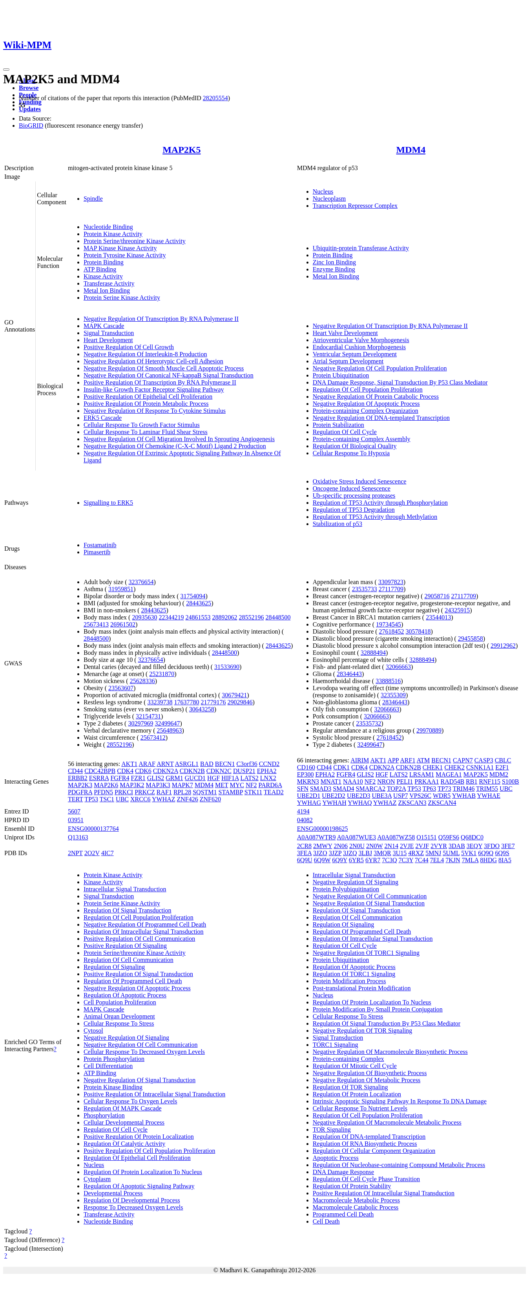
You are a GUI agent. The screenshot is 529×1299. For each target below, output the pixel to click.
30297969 (140, 723)
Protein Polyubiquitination (346, 889)
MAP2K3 (80, 785)
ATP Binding (100, 269)
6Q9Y (339, 860)
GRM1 (174, 778)
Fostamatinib (100, 545)
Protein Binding (104, 262)
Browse (28, 87)
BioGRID (31, 125)
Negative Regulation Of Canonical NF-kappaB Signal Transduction (169, 375)
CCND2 (269, 763)
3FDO (492, 846)
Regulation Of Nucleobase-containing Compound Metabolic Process (399, 1165)
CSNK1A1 (480, 767)
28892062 (224, 617)
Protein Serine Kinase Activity (122, 297)
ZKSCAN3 (412, 802)
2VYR (438, 846)
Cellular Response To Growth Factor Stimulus (142, 424)
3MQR (382, 853)
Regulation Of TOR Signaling (350, 1087)
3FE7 (508, 846)
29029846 (240, 702)
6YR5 (356, 860)
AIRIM (359, 760)
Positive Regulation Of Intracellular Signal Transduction (154, 1094)
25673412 (153, 737)
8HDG (488, 860)
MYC (237, 785)
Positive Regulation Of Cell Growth (129, 347)
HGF (213, 778)
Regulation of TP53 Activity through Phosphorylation (380, 502)
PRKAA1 (426, 781)
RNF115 (489, 781)
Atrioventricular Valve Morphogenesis (361, 340)
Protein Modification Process (349, 981)
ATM (423, 760)
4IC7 (107, 853)
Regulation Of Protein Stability (352, 1186)
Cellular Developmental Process (124, 1122)
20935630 (144, 617)
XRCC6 (140, 799)
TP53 (91, 799)
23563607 (120, 688)
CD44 (75, 771)
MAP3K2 (132, 785)
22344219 (171, 617)
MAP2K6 (106, 785)
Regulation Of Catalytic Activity (124, 1143)
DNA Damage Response (343, 1172)
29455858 (470, 638)
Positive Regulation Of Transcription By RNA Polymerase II (160, 382)
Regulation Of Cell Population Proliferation (368, 389)
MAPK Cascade (104, 325)
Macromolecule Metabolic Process (356, 1200)
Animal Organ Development (119, 1016)
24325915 (457, 610)
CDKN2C (219, 771)
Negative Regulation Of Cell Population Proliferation (380, 368)
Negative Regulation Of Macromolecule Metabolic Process (387, 1122)
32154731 (148, 716)
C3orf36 (246, 763)
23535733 (364, 589)
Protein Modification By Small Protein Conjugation (378, 1009)
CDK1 (341, 767)
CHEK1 (433, 767)
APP (393, 760)
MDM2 (498, 774)
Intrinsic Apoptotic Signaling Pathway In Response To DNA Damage (400, 1101)
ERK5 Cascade (103, 417)
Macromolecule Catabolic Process (356, 1207)
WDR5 (442, 795)
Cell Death (326, 1221)
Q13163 (78, 837)
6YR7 (372, 860)
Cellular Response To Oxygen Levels (130, 1101)
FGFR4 (119, 778)
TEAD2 (274, 792)
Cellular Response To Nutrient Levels (360, 1108)
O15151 (426, 837)
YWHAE (489, 795)
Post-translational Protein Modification (362, 988)
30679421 (234, 695)
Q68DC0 (472, 837)
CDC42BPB (99, 771)
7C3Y (405, 860)
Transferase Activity (109, 283)
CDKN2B (192, 771)
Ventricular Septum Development (355, 354)
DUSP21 (244, 771)
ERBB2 (78, 778)
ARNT (165, 763)
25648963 (169, 730)
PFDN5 (103, 792)
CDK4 (125, 771)
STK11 (253, 792)
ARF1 (407, 760)
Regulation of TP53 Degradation (354, 509)
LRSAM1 (421, 774)
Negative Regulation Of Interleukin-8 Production (145, 354)
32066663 (398, 666)
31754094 (193, 596)
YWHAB (464, 795)
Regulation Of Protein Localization (357, 1094)
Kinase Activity (103, 276)
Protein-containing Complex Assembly (361, 439)
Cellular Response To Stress (119, 1023)
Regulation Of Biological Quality (355, 446)
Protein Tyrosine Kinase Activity (125, 255)
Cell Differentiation (108, 1066)
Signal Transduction (109, 333)
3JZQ (350, 853)
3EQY (474, 846)
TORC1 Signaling (335, 1044)
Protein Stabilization (338, 424)
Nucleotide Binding (108, 227)
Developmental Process (113, 1193)
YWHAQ (360, 802)
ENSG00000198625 (322, 828)
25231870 (161, 674)
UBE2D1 (309, 795)
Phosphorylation (104, 1115)
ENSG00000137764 (93, 828)
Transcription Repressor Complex (355, 205)
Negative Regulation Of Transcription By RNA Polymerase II (161, 318)
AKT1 (129, 763)
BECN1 (225, 763)
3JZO (320, 853)
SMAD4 (343, 788)
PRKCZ (145, 792)
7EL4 (437, 860)
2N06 (341, 846)
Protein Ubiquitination (341, 375)
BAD (206, 763)
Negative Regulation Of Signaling (126, 1037)
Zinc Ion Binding (334, 262)
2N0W (374, 846)
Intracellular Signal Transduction (125, 889)
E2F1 (502, 767)
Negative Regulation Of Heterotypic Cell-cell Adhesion (153, 361)
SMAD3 (320, 788)
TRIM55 (487, 788)
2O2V (92, 853)
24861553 (197, 617)
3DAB (457, 846)
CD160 (306, 767)
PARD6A (270, 785)
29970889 (428, 730)
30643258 (201, 709)
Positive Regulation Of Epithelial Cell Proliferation (148, 396)
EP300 (305, 774)
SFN (302, 788)
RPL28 (182, 792)
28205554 (215, 98)
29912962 (503, 645)
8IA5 (504, 860)
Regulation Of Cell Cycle (345, 432)
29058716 (436, 596)
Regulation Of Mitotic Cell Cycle (355, 1066)
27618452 (391, 631)
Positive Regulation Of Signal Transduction (138, 974)
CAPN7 (463, 760)
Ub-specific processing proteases (354, 495)
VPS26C (420, 795)
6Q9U (304, 860)
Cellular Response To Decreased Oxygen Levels (144, 1051)
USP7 (400, 795)
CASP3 (483, 760)
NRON (386, 781)
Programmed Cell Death (343, 1214)
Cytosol (93, 1030)
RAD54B (452, 781)
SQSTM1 (205, 792)
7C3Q (389, 860)
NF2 (251, 785)
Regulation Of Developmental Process (132, 1200)
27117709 (391, 589)
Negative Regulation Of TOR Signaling (362, 1030)
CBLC (503, 760)
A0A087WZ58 (396, 837)
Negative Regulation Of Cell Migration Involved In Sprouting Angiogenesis (179, 439)
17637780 (186, 702)
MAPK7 (182, 785)
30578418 (418, 631)
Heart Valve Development (345, 333)
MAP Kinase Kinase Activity (120, 248)
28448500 (277, 617)
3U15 (400, 853)
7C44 (422, 860)
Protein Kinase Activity (113, 234)
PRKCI (124, 792)
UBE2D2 (333, 795)
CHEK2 (454, 767)
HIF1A (230, 778)
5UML (451, 853)
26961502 (122, 624)
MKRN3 (308, 781)
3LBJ (365, 853)
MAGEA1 (449, 774)
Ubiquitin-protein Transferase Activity (361, 248)
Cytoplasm (97, 1179)
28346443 (349, 674)
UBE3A (382, 795)
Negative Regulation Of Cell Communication (141, 1044)
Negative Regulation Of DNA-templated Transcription (381, 417)
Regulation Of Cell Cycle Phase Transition (366, 1179)
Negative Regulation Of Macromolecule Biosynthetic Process (390, 1051)
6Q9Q (485, 853)
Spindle (93, 198)
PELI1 (405, 781)
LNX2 (268, 778)
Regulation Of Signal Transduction (127, 910)
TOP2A (396, 788)
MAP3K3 (158, 785)
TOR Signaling (332, 1129)
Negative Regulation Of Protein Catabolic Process (376, 396)
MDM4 (411, 150)
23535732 (368, 723)
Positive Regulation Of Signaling (125, 945)
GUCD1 (195, 778)
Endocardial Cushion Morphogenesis (359, 347)
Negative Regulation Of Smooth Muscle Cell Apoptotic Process (164, 368)
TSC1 (107, 799)
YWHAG (309, 802)
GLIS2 (155, 778)
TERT (75, 799)
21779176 (213, 702)
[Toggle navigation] (6, 69)
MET (221, 785)
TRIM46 (463, 788)
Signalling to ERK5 (108, 502)
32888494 (373, 652)
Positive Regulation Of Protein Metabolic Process (146, 403)
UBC (122, 799)
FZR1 (138, 778)
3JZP (335, 853)
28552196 (251, 617)
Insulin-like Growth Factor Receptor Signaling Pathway (154, 389)
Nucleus (323, 191)
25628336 (142, 681)
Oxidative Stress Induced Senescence (360, 481)
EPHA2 (267, 771)
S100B (510, 781)
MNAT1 (331, 781)
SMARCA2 (371, 788)
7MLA (470, 860)
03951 (76, 820)
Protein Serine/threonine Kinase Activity (135, 241)
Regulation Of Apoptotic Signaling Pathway (139, 1186)
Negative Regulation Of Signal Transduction (139, 1080)
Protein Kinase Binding (113, 1087)
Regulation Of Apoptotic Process (125, 995)
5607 (74, 811)
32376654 (141, 582)
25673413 (96, 624)
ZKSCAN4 (442, 802)
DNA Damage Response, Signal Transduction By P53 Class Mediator (400, 382)
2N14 (391, 846)
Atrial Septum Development (348, 361)
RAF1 (164, 792)
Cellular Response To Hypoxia (351, 453)
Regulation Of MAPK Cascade (123, 1108)
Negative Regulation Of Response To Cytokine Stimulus (155, 410)
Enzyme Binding (334, 269)
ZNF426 (187, 799)
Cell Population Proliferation (120, 1002)
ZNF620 (210, 799)
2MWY (322, 846)
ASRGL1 (187, 763)
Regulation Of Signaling (114, 967)
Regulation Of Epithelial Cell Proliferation (137, 1157)
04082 (305, 820)
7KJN (452, 860)
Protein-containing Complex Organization (365, 410)
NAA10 (353, 781)
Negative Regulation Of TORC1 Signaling (366, 952)
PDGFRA (80, 792)
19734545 (388, 624)
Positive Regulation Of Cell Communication (139, 938)
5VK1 (468, 853)
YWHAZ (163, 799)
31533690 (226, 666)
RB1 (471, 781)
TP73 (444, 788)
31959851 (120, 589)
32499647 (167, 723)
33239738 (160, 702)
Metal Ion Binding (107, 290)
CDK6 (143, 771)
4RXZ (416, 853)
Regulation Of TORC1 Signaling (354, 974)
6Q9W (322, 860)
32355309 (393, 695)
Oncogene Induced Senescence (351, 488)
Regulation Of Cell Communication (128, 959)
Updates (30, 109)
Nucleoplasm (329, 198)
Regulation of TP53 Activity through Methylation (375, 516)
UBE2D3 (358, 795)
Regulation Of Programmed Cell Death (133, 981)
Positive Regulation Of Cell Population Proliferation (149, 1150)
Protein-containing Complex (348, 1058)
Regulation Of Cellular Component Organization (374, 1150)
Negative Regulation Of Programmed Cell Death (145, 924)
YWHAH (334, 802)
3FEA (304, 853)
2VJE (407, 846)
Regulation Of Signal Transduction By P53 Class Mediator (386, 1023)
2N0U (357, 846)
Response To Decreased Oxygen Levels (133, 1207)
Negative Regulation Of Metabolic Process (367, 1080)
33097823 (390, 582)
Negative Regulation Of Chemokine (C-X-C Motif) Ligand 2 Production (175, 446)
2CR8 (304, 846)
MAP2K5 (181, 150)
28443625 (198, 603)
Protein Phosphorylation (114, 1058)
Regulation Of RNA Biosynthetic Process (365, 1143)
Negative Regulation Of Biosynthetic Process (370, 1073)
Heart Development (108, 340)
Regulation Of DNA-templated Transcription (369, 1136)
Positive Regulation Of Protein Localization (139, 1136)
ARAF (147, 763)
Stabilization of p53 (337, 523)
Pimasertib (97, 552)
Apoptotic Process (336, 1157)
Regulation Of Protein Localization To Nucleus (143, 1172)
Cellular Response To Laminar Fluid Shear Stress (146, 432)
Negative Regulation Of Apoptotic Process (366, 403)
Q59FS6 (448, 837)
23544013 (438, 617)
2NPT (75, 853)
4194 (303, 811)
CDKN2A (165, 771)
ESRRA (99, 778)
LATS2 (250, 778)
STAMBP (231, 792)
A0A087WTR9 (316, 837)
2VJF (422, 846)
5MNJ (433, 853)
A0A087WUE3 (356, 837)
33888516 (388, 681)
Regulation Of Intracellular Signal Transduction (144, 931)
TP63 (429, 788)
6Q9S (502, 853)
